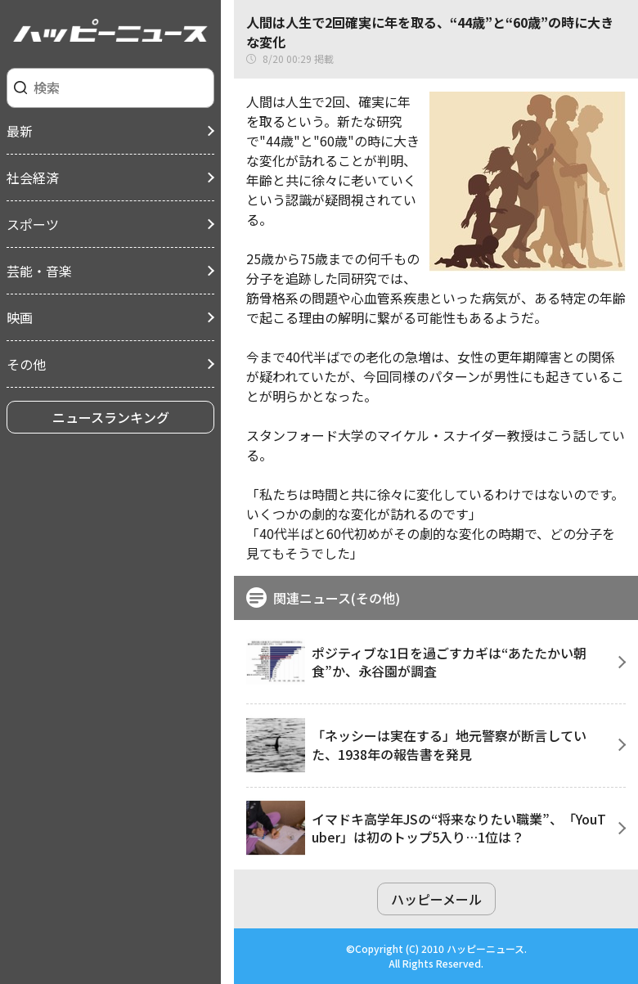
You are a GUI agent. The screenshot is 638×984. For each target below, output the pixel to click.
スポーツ (33, 224)
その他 (26, 364)
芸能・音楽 (39, 271)
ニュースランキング (110, 417)
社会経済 (33, 177)
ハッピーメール (436, 899)
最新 (20, 131)
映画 (20, 317)
